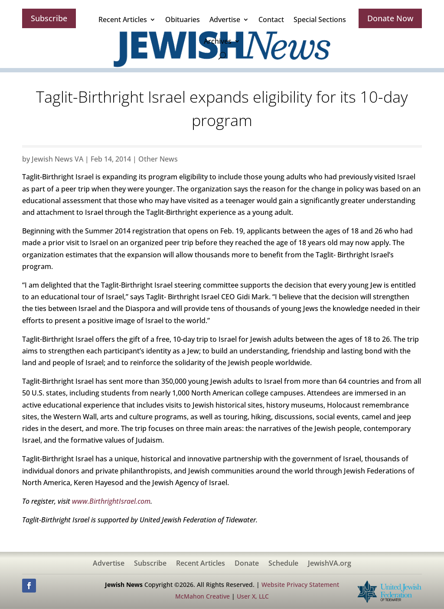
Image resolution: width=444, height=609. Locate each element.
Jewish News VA (57, 159)
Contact (271, 19)
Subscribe (49, 18)
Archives (218, 41)
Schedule (283, 564)
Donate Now (390, 18)
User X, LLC (253, 596)
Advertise (224, 19)
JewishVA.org (329, 564)
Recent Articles (122, 19)
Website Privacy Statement (300, 584)
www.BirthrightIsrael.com (111, 501)
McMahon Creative (202, 596)
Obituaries (182, 19)
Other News (158, 159)
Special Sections (320, 19)
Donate (247, 564)
